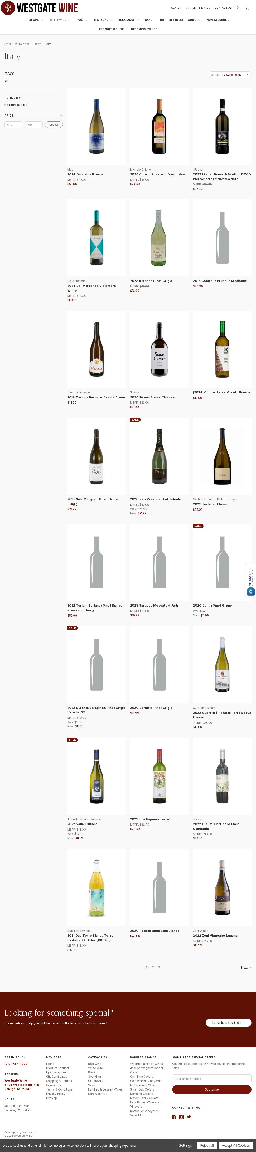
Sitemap (51, 1098)
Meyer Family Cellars (144, 1098)
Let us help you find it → (228, 1022)
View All (135, 1115)
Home (50, 1063)
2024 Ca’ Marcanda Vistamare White (91, 288)
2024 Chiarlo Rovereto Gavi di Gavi (158, 174)
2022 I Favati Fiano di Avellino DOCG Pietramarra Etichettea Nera (222, 176)
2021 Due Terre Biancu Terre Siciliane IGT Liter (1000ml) (90, 938)
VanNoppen (29, 1132)
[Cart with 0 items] (247, 7)
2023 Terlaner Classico (212, 504)
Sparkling (103, 19)
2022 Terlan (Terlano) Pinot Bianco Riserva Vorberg (95, 607)
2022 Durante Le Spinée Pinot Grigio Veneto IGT (96, 710)
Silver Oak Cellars (142, 1089)
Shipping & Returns (59, 1081)
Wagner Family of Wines (146, 1063)
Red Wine (35, 19)
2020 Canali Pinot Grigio (212, 605)
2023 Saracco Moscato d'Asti (154, 605)
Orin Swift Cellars (141, 1076)
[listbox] (236, 75)
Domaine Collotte (141, 1093)
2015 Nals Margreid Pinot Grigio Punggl (92, 501)
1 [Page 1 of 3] (146, 967)
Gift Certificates (198, 7)
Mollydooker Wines (143, 1085)
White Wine (60, 19)
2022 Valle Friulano (82, 824)
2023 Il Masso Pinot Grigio (151, 281)
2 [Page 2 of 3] (153, 967)
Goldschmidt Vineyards (145, 1081)
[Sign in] (238, 7)
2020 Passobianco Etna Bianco (154, 931)
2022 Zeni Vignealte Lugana (215, 935)
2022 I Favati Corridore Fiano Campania (216, 826)
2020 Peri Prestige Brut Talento (156, 499)
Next (246, 967)
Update (54, 124)
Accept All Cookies (236, 1145)
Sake (148, 19)
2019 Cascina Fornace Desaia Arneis (96, 397)
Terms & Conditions (59, 1089)
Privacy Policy (55, 1093)
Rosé (82, 19)
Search (176, 7)
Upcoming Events (144, 29)
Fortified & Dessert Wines (179, 19)
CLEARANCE (129, 19)
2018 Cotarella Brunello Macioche (220, 281)
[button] (33, 115)
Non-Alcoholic (218, 19)
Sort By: (215, 74)
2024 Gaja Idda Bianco (85, 174)
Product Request (112, 29)
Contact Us (223, 7)
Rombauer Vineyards (144, 1111)
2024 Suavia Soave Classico (152, 397)
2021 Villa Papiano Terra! (150, 819)
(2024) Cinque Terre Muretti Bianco (221, 392)
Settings (185, 1145)
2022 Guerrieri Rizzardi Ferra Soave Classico (222, 715)
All (6, 81)
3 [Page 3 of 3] (159, 967)
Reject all (207, 1145)
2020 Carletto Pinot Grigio (151, 708)
